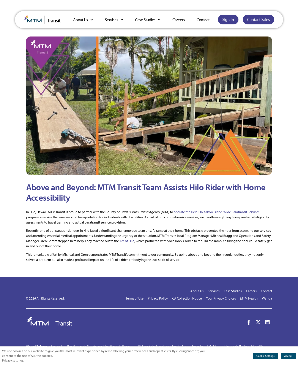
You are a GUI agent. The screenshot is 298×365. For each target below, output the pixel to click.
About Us (83, 19)
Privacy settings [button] (12, 360)
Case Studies (148, 19)
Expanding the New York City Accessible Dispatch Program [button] (92, 346)
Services (114, 19)
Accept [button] (288, 355)
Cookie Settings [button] (265, 355)
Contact (203, 19)
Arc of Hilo (127, 241)
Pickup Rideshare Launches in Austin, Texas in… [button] (172, 346)
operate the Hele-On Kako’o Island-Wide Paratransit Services (216, 212)
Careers (178, 19)
